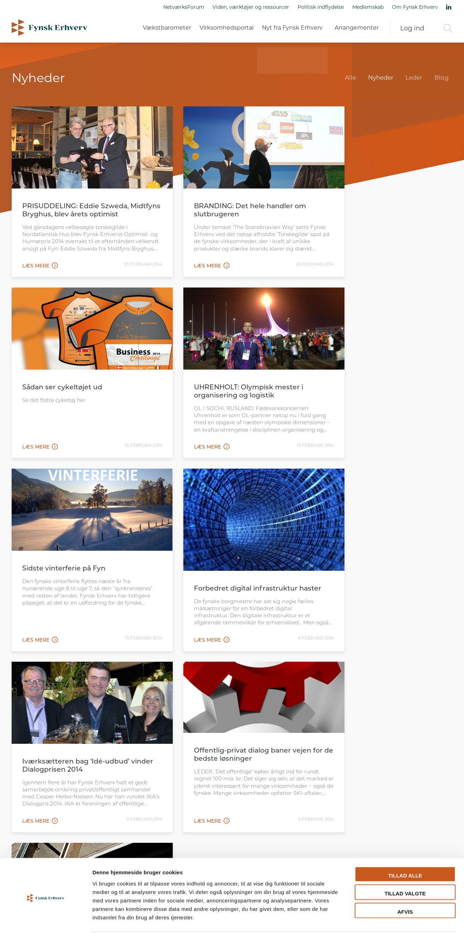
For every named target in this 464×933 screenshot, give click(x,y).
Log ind (412, 28)
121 (300, 669)
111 (185, 669)
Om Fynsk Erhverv (415, 7)
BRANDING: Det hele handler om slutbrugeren (229, 199)
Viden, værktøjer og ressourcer (251, 7)
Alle (350, 77)
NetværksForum (183, 7)
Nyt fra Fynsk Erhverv (292, 28)
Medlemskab (368, 7)
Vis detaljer (366, 919)
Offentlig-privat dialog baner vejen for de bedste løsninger (231, 569)
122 (315, 669)
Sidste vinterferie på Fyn (214, 373)
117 (274, 669)
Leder (413, 77)
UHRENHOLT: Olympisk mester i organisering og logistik (77, 377)
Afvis (405, 885)
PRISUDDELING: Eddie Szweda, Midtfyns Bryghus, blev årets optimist (75, 203)
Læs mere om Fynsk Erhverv (77, 793)
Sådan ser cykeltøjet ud (363, 195)
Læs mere (40, 263)
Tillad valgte (405, 867)
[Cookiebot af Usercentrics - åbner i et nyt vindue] (46, 919)
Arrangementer (357, 28)
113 (214, 669)
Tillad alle (405, 849)
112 (199, 669)
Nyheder (380, 77)
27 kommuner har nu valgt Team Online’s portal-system (378, 581)
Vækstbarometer (167, 28)
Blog (441, 77)
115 (244, 669)
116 (259, 669)
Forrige (26, 669)
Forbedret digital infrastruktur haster (375, 408)
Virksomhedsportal (227, 28)
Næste (440, 669)
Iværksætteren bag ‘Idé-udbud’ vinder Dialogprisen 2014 (75, 578)
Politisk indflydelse (321, 7)
